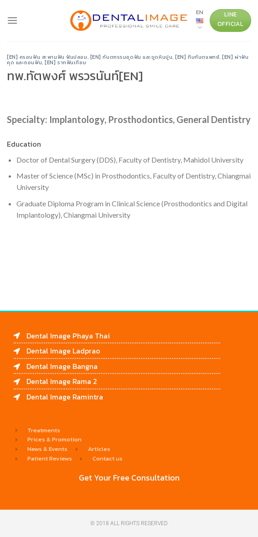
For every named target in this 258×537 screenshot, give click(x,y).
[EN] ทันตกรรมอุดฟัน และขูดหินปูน (131, 57)
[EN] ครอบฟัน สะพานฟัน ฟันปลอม (47, 57)
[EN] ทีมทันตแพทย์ (197, 57)
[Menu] (12, 20)
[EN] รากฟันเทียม (65, 62)
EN (199, 20)
